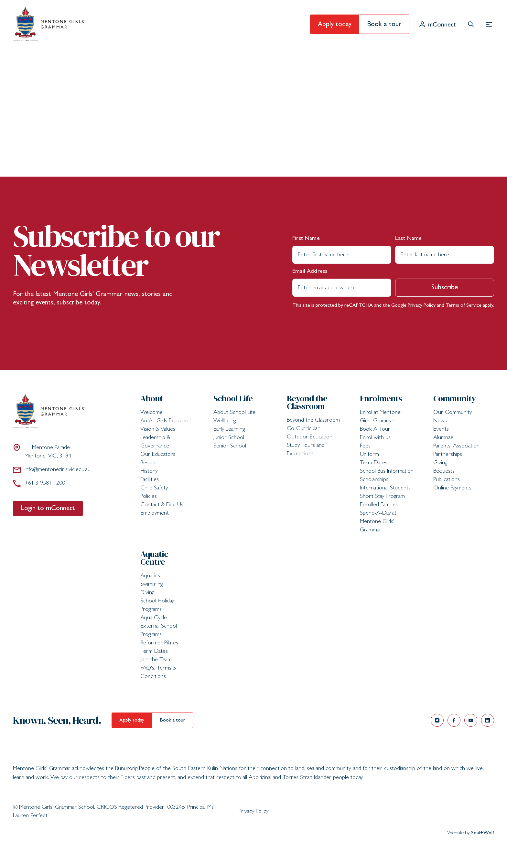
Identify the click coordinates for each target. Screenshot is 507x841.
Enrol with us (375, 438)
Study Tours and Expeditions (306, 450)
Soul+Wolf (482, 833)
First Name (306, 239)
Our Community (452, 413)
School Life (233, 398)
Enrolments (381, 398)
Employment (154, 514)
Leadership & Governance (155, 442)
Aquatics (150, 576)
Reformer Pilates (159, 643)
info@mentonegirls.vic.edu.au (52, 470)
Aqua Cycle (153, 618)
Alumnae (443, 438)
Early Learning (229, 430)
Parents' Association (456, 446)
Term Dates (373, 463)
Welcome (151, 413)
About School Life (234, 413)
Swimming (151, 585)
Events (441, 430)
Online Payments (452, 488)
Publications (446, 480)
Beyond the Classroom (307, 402)
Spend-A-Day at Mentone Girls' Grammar (378, 522)
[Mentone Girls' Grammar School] (49, 24)
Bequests (444, 472)
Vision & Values (157, 430)
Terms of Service (463, 305)
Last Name (408, 239)
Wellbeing (224, 421)
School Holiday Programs (157, 606)
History (148, 472)
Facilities (149, 480)
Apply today (334, 25)
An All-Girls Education (165, 421)
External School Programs (158, 631)
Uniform (369, 455)
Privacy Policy (422, 305)
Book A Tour (375, 430)
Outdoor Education (309, 437)
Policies (148, 497)
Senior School (229, 446)
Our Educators (157, 455)
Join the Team (156, 660)
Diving (147, 593)
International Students (385, 488)
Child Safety (154, 488)
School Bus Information (387, 472)
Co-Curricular (303, 429)
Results (148, 463)
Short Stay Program (382, 497)
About (151, 398)
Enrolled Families (379, 505)
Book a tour (384, 25)
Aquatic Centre (154, 558)
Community (454, 398)
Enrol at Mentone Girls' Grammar (380, 417)
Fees (365, 446)
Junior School (228, 438)
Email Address (309, 272)
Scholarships (374, 480)
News (440, 421)
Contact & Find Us (161, 505)
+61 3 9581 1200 (39, 483)
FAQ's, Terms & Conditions (158, 673)
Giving (440, 463)
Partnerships (447, 455)
